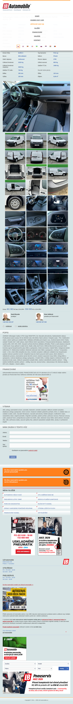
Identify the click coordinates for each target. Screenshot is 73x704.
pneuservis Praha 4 (59, 619)
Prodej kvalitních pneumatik (11, 627)
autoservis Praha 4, (47, 619)
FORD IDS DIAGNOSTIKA (12, 504)
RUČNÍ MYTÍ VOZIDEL (45, 504)
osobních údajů (32, 450)
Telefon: (5, 440)
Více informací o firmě (9, 631)
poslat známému (23, 326)
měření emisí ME (7, 621)
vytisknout (9, 326)
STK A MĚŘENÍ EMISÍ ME (46, 495)
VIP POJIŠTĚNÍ (42, 513)
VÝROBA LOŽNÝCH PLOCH (46, 508)
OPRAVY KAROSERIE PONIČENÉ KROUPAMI (18, 508)
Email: (4, 436)
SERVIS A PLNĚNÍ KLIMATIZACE (48, 499)
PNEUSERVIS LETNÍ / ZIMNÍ (12, 499)
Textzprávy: (5, 445)
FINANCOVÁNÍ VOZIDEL (11, 513)
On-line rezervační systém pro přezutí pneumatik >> (18, 584)
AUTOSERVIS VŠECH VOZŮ (13, 495)
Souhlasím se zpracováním (24, 450)
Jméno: (5, 432)
